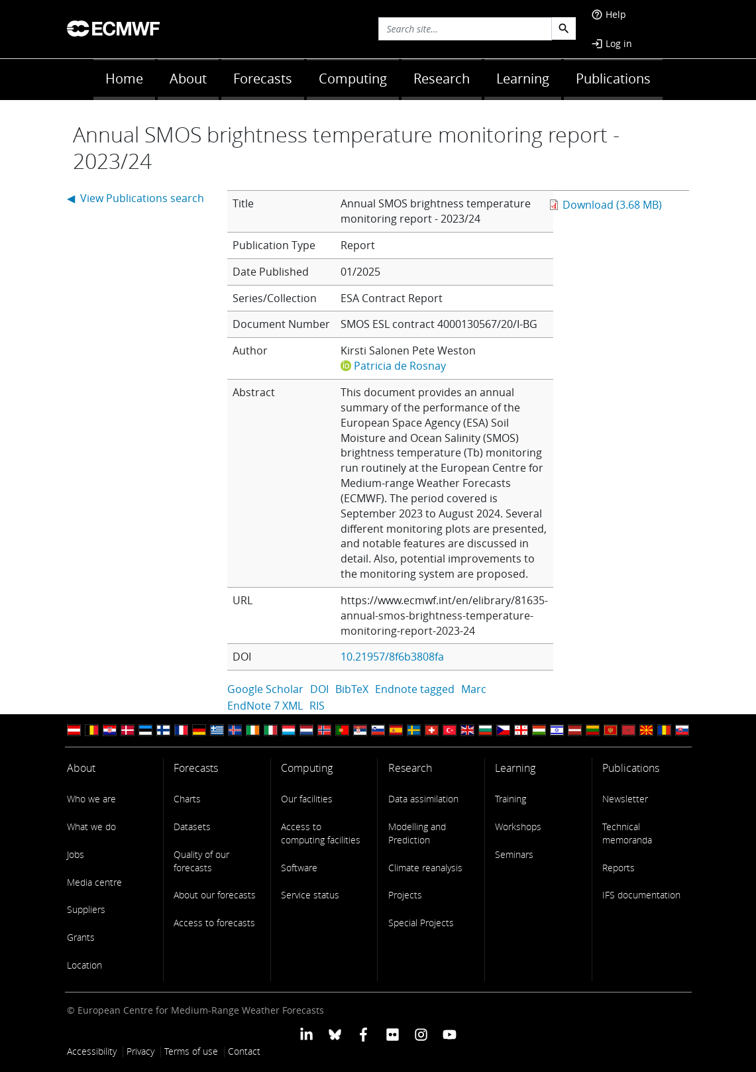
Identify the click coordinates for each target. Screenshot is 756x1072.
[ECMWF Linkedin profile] (306, 1033)
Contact (244, 1051)
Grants (81, 937)
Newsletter (625, 798)
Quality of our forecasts (201, 861)
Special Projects (421, 922)
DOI (319, 689)
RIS (317, 705)
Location (84, 965)
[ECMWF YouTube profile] (449, 1033)
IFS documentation (641, 894)
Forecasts (262, 78)
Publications (613, 78)
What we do (91, 826)
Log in (611, 43)
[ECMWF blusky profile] (335, 1033)
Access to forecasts (214, 922)
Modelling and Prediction (417, 833)
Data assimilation (423, 798)
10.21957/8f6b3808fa (392, 656)
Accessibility (92, 1051)
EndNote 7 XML (265, 705)
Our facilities (307, 798)
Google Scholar (265, 689)
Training (510, 798)
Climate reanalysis (425, 867)
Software (299, 867)
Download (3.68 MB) (612, 204)
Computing (353, 78)
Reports (618, 867)
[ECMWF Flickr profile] (392, 1033)
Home (124, 78)
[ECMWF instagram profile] (421, 1033)
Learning (522, 78)
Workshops (518, 826)
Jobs (75, 854)
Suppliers (86, 909)
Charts (187, 798)
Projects (405, 894)
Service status (310, 894)
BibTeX (351, 689)
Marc (473, 689)
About (188, 78)
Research (441, 78)
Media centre (94, 882)
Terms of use (191, 1051)
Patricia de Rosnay (400, 365)
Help (608, 14)
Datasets (192, 826)
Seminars (514, 854)
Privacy (140, 1051)
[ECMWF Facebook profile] (363, 1033)
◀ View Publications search (135, 198)
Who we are (91, 798)
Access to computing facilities (320, 833)
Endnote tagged (415, 689)
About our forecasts (215, 894)
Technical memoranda (627, 833)
